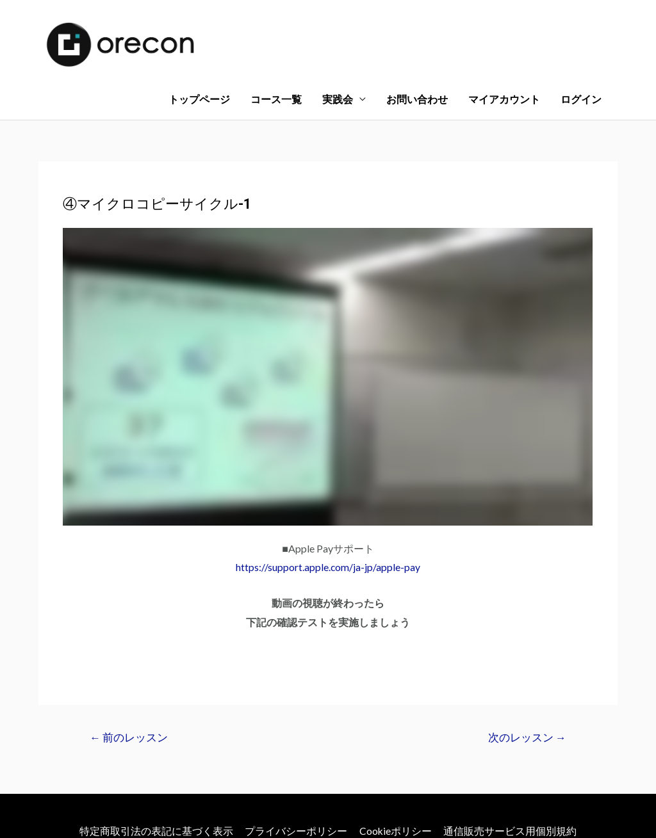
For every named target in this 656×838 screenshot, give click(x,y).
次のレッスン (527, 679)
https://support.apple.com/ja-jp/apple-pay (328, 508)
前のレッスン (129, 679)
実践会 (337, 35)
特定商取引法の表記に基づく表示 (156, 772)
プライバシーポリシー (296, 772)
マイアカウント (504, 35)
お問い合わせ (417, 35)
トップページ (199, 35)
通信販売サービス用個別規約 (511, 772)
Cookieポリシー (395, 772)
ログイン (581, 35)
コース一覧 (276, 35)
